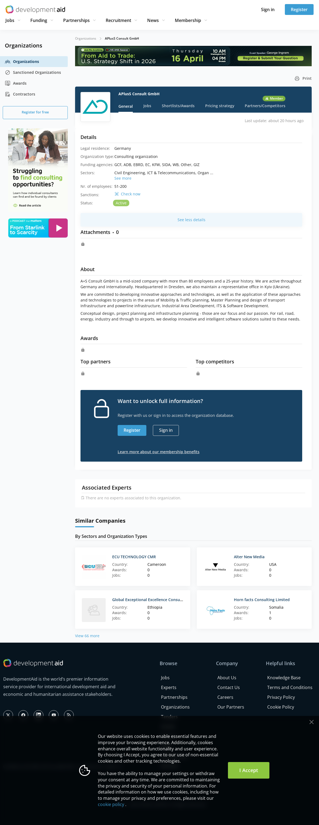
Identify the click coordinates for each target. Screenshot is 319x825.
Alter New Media (249, 556)
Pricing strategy (219, 105)
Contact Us (228, 687)
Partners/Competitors (265, 105)
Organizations (22, 61)
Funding (38, 20)
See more (122, 178)
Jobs (9, 20)
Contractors (20, 94)
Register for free (35, 112)
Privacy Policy (281, 697)
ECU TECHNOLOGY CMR (134, 556)
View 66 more (87, 635)
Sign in (268, 9)
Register (299, 9)
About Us (226, 678)
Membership (188, 20)
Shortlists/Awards (178, 105)
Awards (16, 83)
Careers (225, 697)
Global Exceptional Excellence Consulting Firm (155, 599)
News (153, 20)
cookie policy (111, 804)
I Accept (248, 770)
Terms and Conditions (289, 687)
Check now (130, 194)
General (125, 106)
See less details (191, 219)
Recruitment (118, 20)
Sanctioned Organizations (33, 72)
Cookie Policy (280, 707)
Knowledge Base (284, 678)
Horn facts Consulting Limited (262, 599)
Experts (168, 687)
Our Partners (230, 707)
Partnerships (76, 20)
